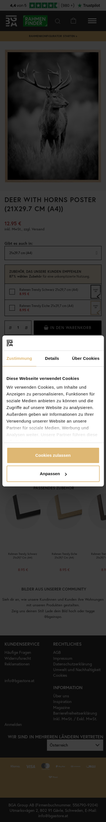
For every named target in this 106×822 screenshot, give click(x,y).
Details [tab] (52, 358)
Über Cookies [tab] (86, 358)
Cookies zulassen (53, 455)
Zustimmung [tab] (19, 358)
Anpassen (53, 473)
